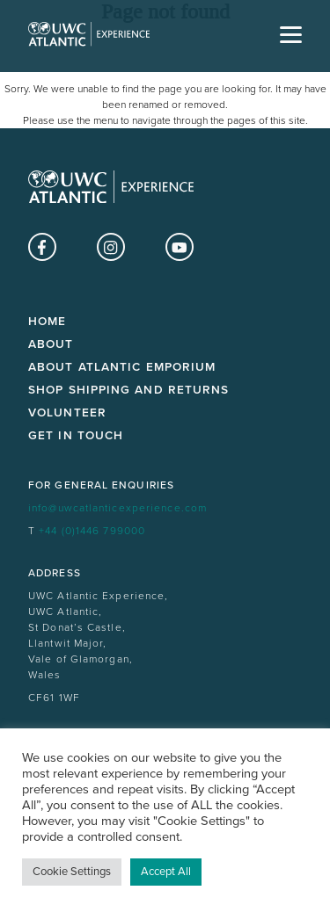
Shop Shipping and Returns (129, 390)
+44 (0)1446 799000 (92, 531)
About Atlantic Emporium (122, 367)
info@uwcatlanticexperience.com (117, 508)
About (51, 344)
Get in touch (75, 436)
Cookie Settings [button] (72, 872)
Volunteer (67, 413)
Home (47, 322)
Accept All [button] (166, 872)
